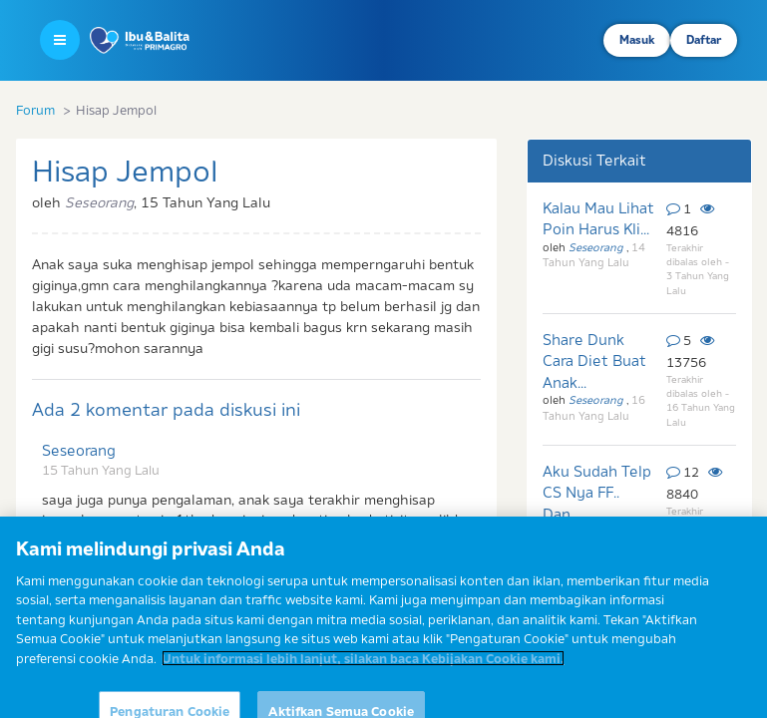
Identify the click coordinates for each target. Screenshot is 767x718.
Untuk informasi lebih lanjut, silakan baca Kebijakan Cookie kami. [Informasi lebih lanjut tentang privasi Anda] (363, 669)
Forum (35, 110)
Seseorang (79, 450)
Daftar (703, 40)
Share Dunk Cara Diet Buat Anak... (594, 361)
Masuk (636, 40)
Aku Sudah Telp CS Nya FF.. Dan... (597, 493)
